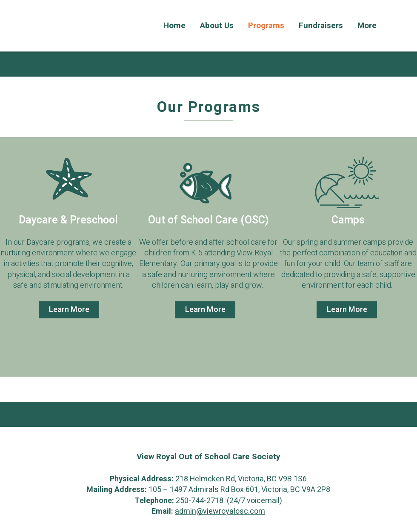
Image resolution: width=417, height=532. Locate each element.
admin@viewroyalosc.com (220, 511)
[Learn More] (69, 309)
